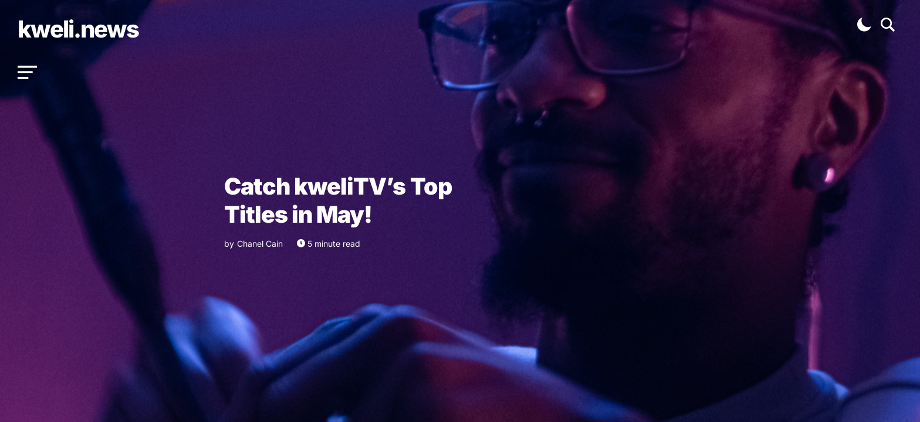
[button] (27, 73)
